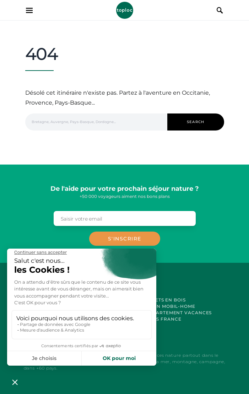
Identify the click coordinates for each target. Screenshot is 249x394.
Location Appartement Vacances (165, 312)
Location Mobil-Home (165, 306)
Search (196, 122)
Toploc (124, 10)
